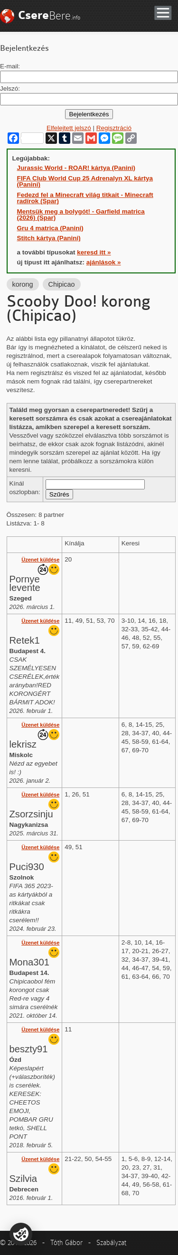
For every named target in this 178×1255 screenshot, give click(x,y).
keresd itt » (94, 252)
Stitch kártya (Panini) (49, 238)
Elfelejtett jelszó (69, 127)
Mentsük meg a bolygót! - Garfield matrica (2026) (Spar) (81, 215)
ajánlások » (103, 262)
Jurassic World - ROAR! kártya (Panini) (76, 167)
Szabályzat (111, 1242)
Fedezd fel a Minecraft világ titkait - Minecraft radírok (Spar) (85, 198)
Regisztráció (113, 127)
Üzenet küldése (40, 559)
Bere (49, 15)
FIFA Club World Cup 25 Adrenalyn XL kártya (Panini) (85, 181)
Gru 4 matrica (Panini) (50, 228)
